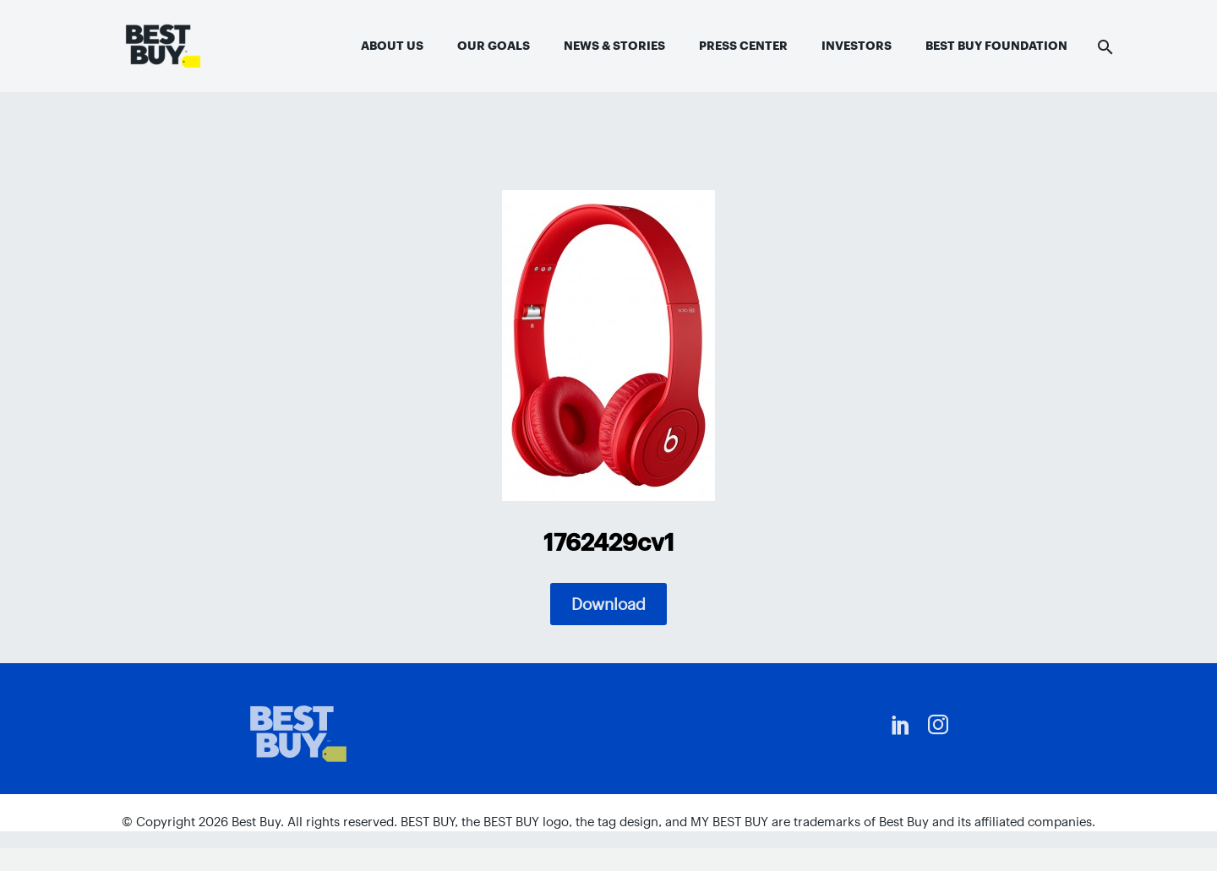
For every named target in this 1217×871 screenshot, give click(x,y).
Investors (856, 45)
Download (608, 604)
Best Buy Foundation (996, 45)
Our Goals (493, 45)
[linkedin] (901, 725)
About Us (392, 45)
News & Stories (614, 45)
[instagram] (938, 725)
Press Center (743, 45)
